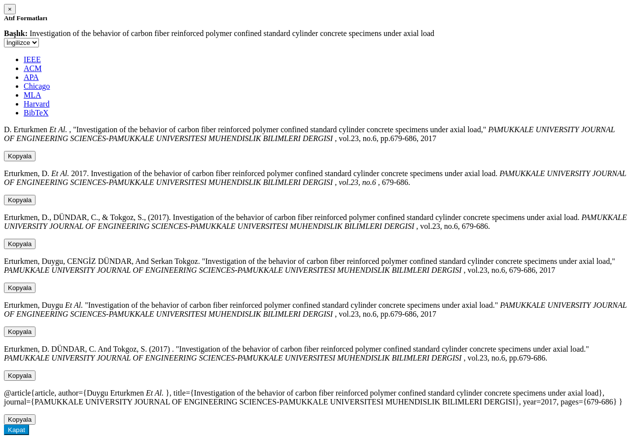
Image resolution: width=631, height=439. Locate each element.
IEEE (32, 59)
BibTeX (36, 113)
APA (31, 77)
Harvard (36, 104)
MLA (32, 95)
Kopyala (20, 156)
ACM (32, 68)
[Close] (10, 9)
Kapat (16, 430)
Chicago (37, 86)
